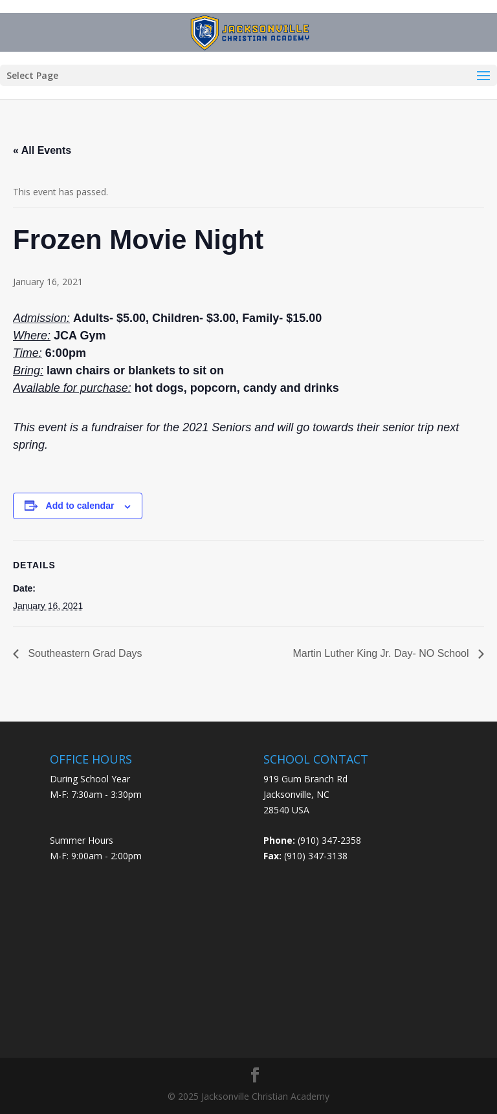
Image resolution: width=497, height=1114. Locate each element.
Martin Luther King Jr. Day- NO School (382, 653)
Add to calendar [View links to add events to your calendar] (80, 505)
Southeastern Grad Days (83, 653)
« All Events (42, 150)
